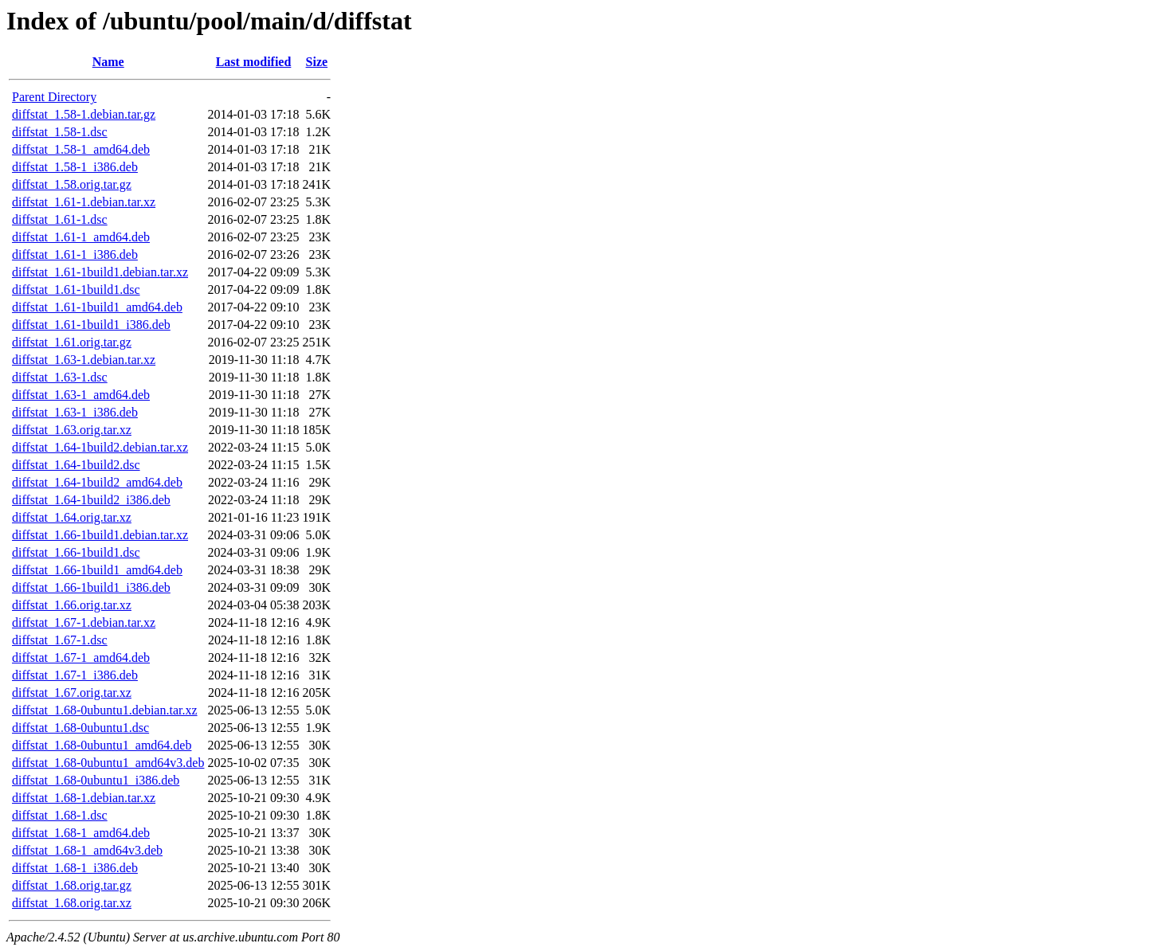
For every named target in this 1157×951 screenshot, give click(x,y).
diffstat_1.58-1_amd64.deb (81, 149)
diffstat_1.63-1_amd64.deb (81, 394)
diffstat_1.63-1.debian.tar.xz (83, 359)
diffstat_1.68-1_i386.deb (75, 868)
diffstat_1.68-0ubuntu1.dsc (80, 727)
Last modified (254, 61)
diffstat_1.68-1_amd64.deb (81, 832)
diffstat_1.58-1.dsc (60, 132)
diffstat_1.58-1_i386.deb (75, 167)
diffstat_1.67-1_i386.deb (75, 675)
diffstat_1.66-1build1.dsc (76, 552)
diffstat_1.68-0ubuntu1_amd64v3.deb (108, 762)
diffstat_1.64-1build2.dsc (76, 465)
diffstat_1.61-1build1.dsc (76, 289)
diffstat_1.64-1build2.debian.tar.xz (100, 447)
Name (108, 61)
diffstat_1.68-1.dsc (60, 815)
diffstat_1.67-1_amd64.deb (81, 657)
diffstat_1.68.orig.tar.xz (71, 903)
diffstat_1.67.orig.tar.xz (71, 692)
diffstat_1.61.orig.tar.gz (71, 342)
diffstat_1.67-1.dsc (60, 640)
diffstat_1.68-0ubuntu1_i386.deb (95, 780)
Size (317, 61)
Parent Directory (54, 97)
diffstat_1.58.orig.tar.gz (71, 184)
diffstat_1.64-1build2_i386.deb (91, 500)
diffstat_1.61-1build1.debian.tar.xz (100, 272)
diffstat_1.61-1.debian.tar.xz (83, 202)
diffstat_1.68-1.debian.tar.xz (83, 797)
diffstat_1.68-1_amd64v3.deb (87, 850)
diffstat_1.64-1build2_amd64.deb (97, 482)
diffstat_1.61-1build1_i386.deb (91, 324)
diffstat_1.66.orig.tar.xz (71, 605)
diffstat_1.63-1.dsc (60, 377)
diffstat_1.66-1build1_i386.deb (91, 587)
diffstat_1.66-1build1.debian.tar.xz (100, 535)
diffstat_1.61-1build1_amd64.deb (97, 307)
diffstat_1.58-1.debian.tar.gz (83, 114)
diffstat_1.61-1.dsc (60, 219)
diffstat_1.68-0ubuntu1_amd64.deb (101, 745)
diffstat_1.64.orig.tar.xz (71, 517)
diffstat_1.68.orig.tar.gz (71, 885)
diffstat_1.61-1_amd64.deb (81, 237)
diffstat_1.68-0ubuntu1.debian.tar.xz (105, 710)
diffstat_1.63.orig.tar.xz (71, 429)
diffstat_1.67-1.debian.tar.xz (83, 622)
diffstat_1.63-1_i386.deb (75, 412)
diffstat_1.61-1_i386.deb (75, 254)
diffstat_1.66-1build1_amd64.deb (97, 570)
